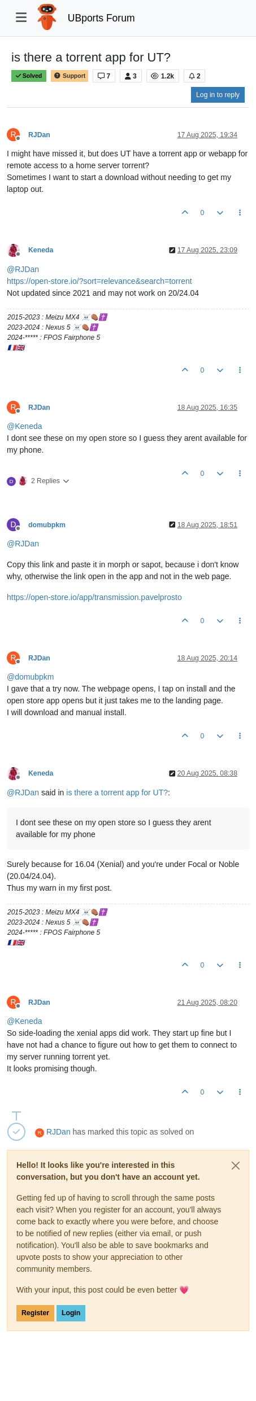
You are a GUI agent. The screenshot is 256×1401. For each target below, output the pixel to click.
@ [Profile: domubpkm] (30, 676)
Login (71, 1313)
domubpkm (47, 525)
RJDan (39, 135)
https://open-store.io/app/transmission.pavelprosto (94, 597)
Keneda (40, 250)
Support (69, 76)
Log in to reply (218, 95)
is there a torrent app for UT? (117, 792)
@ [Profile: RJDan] (23, 269)
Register (35, 1313)
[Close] (236, 1165)
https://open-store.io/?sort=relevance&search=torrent (99, 281)
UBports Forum (101, 18)
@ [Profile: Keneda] (24, 426)
